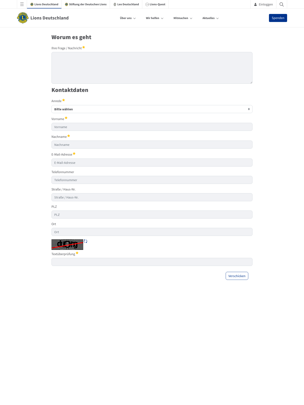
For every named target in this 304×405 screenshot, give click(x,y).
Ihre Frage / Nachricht (68, 48)
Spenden (278, 18)
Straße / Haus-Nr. (64, 189)
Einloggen (263, 4)
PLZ (54, 207)
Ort (54, 224)
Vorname (59, 118)
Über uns (126, 18)
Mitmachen (181, 18)
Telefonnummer (63, 172)
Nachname (61, 136)
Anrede (58, 101)
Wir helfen (152, 18)
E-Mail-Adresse (64, 154)
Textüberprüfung (65, 254)
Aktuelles (208, 18)
